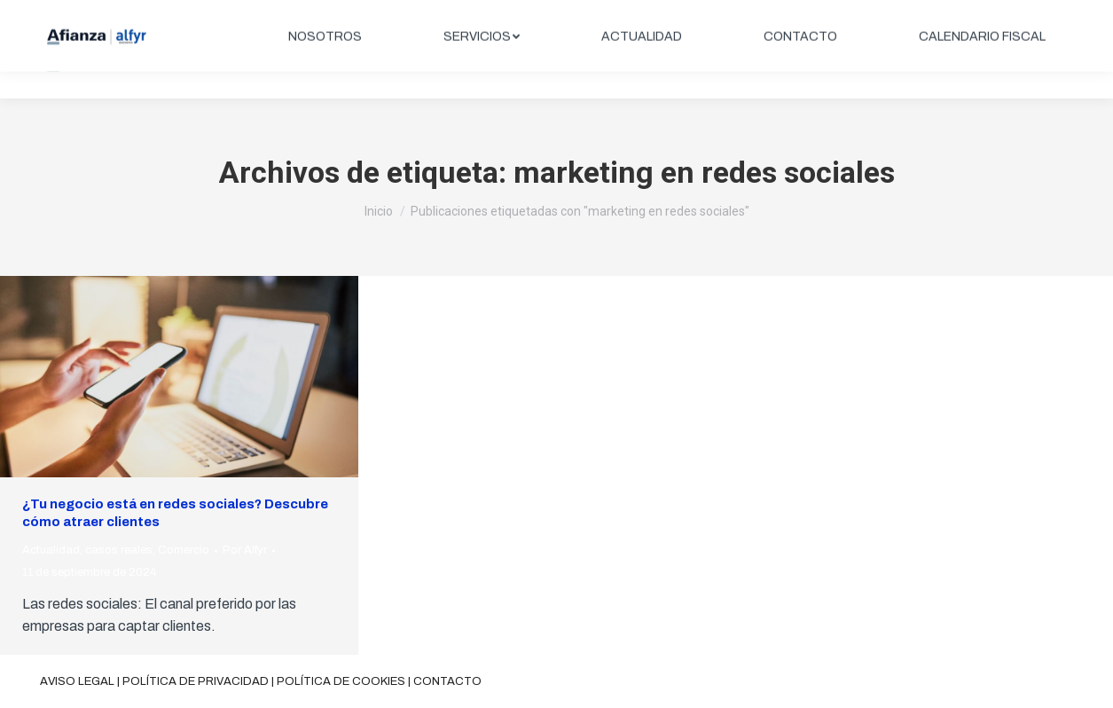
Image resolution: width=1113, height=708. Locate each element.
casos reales (119, 550)
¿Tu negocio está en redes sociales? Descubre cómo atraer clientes (175, 513)
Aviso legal (77, 681)
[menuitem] (325, 64)
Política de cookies (341, 681)
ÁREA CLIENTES (1008, 15)
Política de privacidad (195, 681)
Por (245, 550)
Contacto (447, 681)
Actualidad (51, 550)
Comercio (183, 550)
